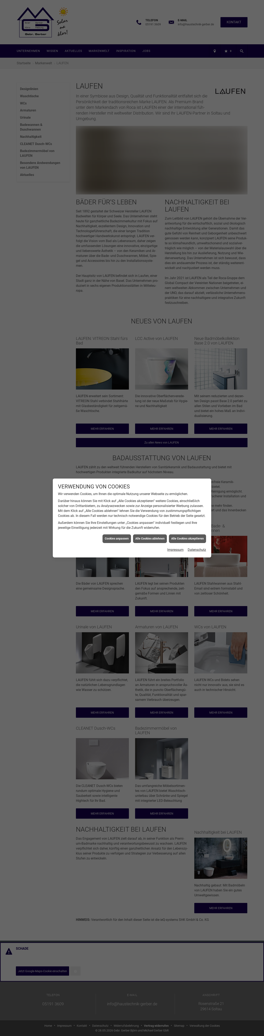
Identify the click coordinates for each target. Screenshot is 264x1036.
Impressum (175, 550)
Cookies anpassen (117, 538)
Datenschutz (197, 550)
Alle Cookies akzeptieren (187, 538)
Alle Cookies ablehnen (150, 538)
